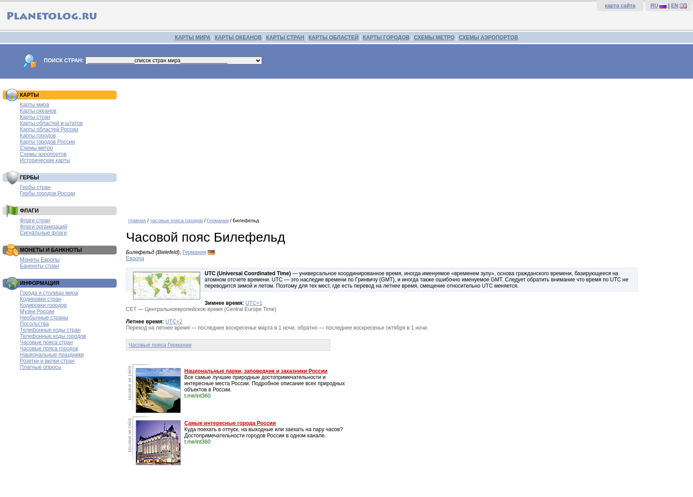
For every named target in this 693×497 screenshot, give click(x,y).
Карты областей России (49, 129)
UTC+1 (253, 303)
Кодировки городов (43, 305)
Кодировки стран (40, 299)
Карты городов (38, 136)
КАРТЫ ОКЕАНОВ (238, 37)
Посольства (34, 324)
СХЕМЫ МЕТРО (434, 37)
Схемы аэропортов (43, 154)
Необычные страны (44, 318)
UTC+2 (173, 322)
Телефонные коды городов (53, 336)
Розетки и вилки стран (47, 361)
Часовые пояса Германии (160, 345)
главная (137, 220)
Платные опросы (40, 367)
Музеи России (37, 311)
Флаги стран (35, 220)
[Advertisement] (407, 145)
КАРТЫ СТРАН (285, 37)
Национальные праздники (52, 355)
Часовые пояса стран (46, 342)
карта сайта (620, 6)
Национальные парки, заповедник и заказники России (255, 371)
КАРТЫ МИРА (192, 37)
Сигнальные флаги (43, 233)
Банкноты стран (39, 266)
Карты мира (34, 105)
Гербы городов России (47, 193)
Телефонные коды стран (50, 330)
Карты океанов (38, 111)
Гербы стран (35, 187)
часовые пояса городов (176, 220)
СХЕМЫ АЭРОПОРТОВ (488, 37)
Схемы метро (36, 148)
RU (654, 6)
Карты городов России (47, 142)
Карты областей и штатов (51, 123)
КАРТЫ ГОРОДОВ (386, 37)
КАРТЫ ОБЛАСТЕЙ (333, 37)
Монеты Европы (40, 260)
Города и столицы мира (49, 293)
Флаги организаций (43, 227)
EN (674, 6)
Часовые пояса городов (49, 348)
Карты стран (35, 117)
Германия (217, 220)
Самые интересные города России (230, 423)
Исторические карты (45, 160)
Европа (135, 258)
